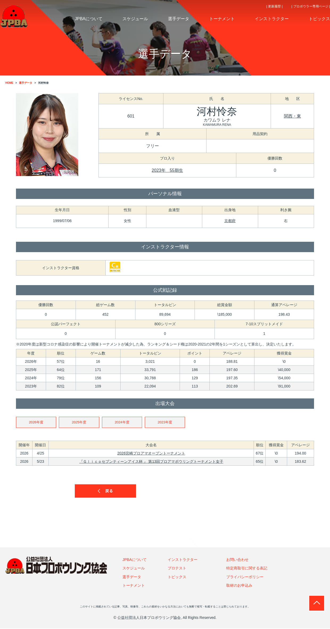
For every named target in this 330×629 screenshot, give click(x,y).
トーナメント (133, 586)
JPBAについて (134, 560)
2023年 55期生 (167, 170)
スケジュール (133, 568)
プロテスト (177, 568)
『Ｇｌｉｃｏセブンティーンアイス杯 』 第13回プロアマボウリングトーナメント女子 (151, 462)
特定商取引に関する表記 (246, 568)
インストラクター (182, 560)
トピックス (177, 577)
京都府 (230, 221)
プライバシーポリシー (244, 577)
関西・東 (292, 116)
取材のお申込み (239, 586)
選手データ (131, 577)
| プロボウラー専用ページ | (310, 6)
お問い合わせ (237, 560)
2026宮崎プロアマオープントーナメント (151, 454)
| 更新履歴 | (274, 6)
